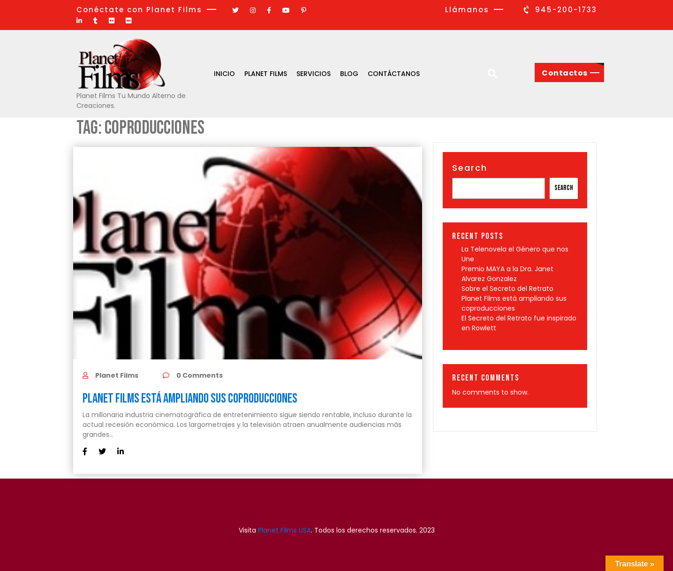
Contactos (565, 73)
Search (469, 168)
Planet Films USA (284, 530)
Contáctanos (394, 73)
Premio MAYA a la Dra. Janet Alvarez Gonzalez (507, 273)
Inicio (224, 73)
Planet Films (265, 73)
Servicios (313, 73)
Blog (349, 73)
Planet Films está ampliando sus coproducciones (191, 398)
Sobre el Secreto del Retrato (507, 288)
